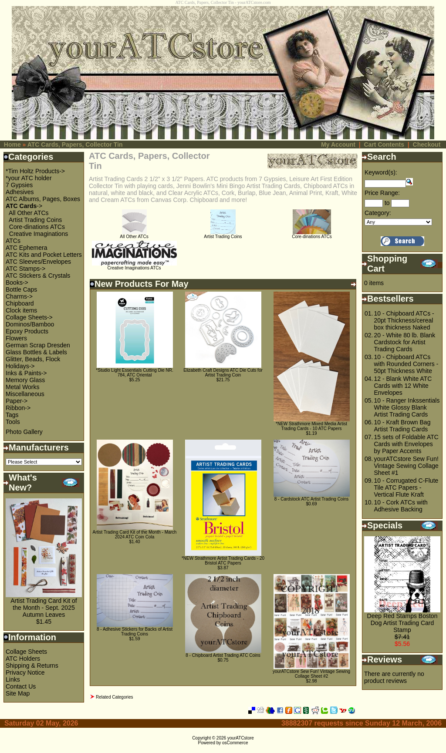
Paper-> (16, 400)
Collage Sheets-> (29, 317)
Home (12, 144)
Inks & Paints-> (26, 373)
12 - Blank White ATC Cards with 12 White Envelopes (403, 385)
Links (13, 679)
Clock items (21, 310)
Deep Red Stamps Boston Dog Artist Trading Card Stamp (402, 622)
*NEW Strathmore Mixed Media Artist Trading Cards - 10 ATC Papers (311, 426)
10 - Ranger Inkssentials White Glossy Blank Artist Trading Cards (406, 407)
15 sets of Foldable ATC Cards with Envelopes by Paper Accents (406, 444)
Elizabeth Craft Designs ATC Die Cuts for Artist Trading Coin (223, 372)
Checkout (427, 144)
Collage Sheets (26, 651)
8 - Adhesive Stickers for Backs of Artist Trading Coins (134, 631)
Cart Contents (384, 144)
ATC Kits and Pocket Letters (44, 254)
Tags (12, 414)
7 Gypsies (19, 185)
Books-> (17, 282)
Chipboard (20, 303)
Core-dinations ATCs (37, 226)
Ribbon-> (18, 407)
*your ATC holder (29, 178)
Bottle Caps (21, 289)
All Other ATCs (29, 212)
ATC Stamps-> (25, 268)
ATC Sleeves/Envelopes (38, 261)
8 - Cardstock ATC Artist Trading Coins (311, 499)
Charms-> (19, 296)
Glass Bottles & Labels (36, 352)
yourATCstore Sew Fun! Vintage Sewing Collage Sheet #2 (311, 674)
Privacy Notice (25, 672)
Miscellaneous (25, 393)
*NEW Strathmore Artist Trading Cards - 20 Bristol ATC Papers (223, 560)
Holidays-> (20, 366)
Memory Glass (25, 379)
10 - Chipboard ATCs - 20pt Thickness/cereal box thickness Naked (404, 320)
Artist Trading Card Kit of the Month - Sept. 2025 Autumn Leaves (43, 607)
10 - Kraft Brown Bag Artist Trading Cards (402, 426)
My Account (338, 144)
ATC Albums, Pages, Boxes (43, 198)
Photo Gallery (24, 431)
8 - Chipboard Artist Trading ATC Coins (223, 655)
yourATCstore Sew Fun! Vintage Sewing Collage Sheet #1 (406, 465)
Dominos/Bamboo (30, 324)
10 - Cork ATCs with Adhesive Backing (400, 506)
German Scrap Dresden (38, 345)
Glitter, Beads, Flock (33, 359)
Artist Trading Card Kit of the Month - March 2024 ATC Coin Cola (135, 534)
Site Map (18, 693)
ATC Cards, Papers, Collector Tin (75, 144)
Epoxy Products (27, 331)
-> (24, 205)
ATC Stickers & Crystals (38, 275)
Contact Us (21, 686)
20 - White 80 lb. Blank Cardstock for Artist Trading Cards (404, 342)
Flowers (16, 338)
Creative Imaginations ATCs (134, 266)
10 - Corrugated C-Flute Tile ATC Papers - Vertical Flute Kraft (406, 487)
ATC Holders (23, 658)
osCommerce (235, 742)
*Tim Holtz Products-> (35, 171)
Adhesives (20, 191)
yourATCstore (240, 738)
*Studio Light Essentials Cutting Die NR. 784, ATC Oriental (134, 372)
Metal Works (23, 386)
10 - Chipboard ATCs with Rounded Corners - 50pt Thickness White (406, 363)
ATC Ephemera (26, 247)
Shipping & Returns (32, 665)
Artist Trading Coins (35, 219)
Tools (13, 421)
